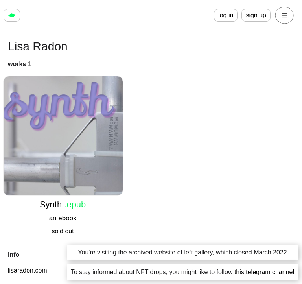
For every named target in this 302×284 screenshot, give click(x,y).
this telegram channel (264, 272)
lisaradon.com (27, 270)
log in (225, 15)
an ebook (63, 218)
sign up (256, 15)
